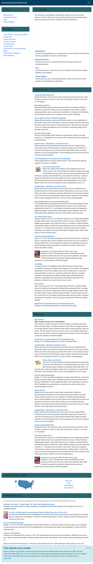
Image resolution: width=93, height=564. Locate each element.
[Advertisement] (61, 35)
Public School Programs (12, 53)
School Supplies (41, 76)
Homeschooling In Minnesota (14, 3)
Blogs (5, 51)
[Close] (88, 548)
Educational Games (42, 59)
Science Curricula (10, 42)
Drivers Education (10, 39)
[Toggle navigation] (88, 3)
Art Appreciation (9, 44)
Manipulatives (40, 51)
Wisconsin (68, 481)
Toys (37, 68)
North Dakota (68, 485)
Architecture (8, 37)
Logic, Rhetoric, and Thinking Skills (15, 35)
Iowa (68, 483)
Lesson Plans (8, 46)
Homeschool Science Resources (15, 49)
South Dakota (68, 488)
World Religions (9, 55)
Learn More (7, 558)
